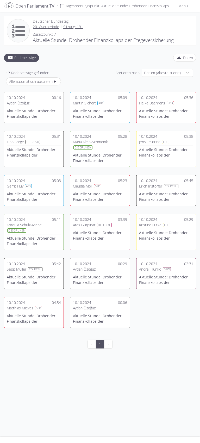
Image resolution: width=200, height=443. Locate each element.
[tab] (21, 58)
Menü (186, 5)
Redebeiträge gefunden (27, 72)
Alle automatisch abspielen (33, 81)
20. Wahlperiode (46, 26)
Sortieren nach (128, 72)
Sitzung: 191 (73, 26)
